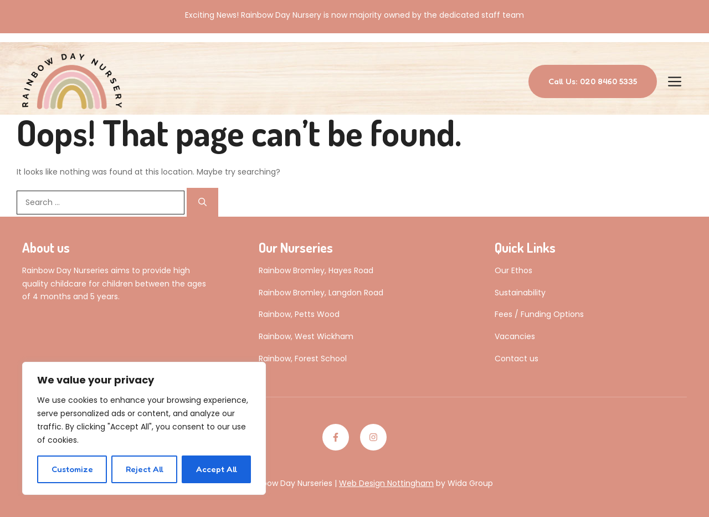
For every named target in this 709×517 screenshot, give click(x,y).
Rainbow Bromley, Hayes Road (316, 270)
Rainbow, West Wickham (306, 336)
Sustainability (520, 292)
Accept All (216, 469)
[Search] (202, 202)
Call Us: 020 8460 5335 (592, 81)
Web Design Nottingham (386, 483)
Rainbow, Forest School (303, 358)
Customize (72, 469)
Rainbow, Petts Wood (299, 314)
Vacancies (515, 336)
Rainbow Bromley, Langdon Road (321, 292)
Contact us (516, 358)
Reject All (144, 469)
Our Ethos (513, 270)
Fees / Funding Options (539, 314)
